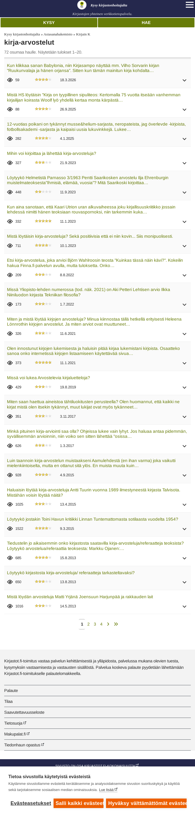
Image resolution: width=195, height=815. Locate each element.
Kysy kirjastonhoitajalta (22, 34)
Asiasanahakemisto (58, 34)
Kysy (49, 22)
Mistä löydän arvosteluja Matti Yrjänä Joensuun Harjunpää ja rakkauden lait (80, 596)
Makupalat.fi (15, 734)
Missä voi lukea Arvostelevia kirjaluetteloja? (48, 377)
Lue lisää (106, 790)
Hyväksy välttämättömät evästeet (147, 803)
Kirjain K (83, 34)
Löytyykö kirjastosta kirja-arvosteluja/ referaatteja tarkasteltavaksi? (71, 572)
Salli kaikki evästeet (79, 803)
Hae (146, 22)
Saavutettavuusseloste (24, 712)
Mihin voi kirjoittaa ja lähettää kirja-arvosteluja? (51, 153)
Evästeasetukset (31, 803)
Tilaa (8, 701)
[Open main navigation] (190, 5)
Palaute (11, 690)
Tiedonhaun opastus (22, 744)
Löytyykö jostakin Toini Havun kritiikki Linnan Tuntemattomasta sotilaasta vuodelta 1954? (92, 519)
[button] (184, 82)
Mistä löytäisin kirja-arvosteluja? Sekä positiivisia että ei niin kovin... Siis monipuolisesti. (90, 236)
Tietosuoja (13, 723)
